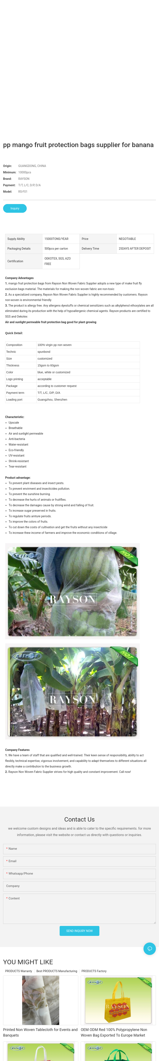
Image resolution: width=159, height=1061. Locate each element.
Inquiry (15, 208)
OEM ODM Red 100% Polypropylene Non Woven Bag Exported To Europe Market (114, 1032)
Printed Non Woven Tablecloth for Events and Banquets (40, 1032)
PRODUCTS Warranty (18, 971)
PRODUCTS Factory (94, 971)
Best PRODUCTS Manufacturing (56, 971)
